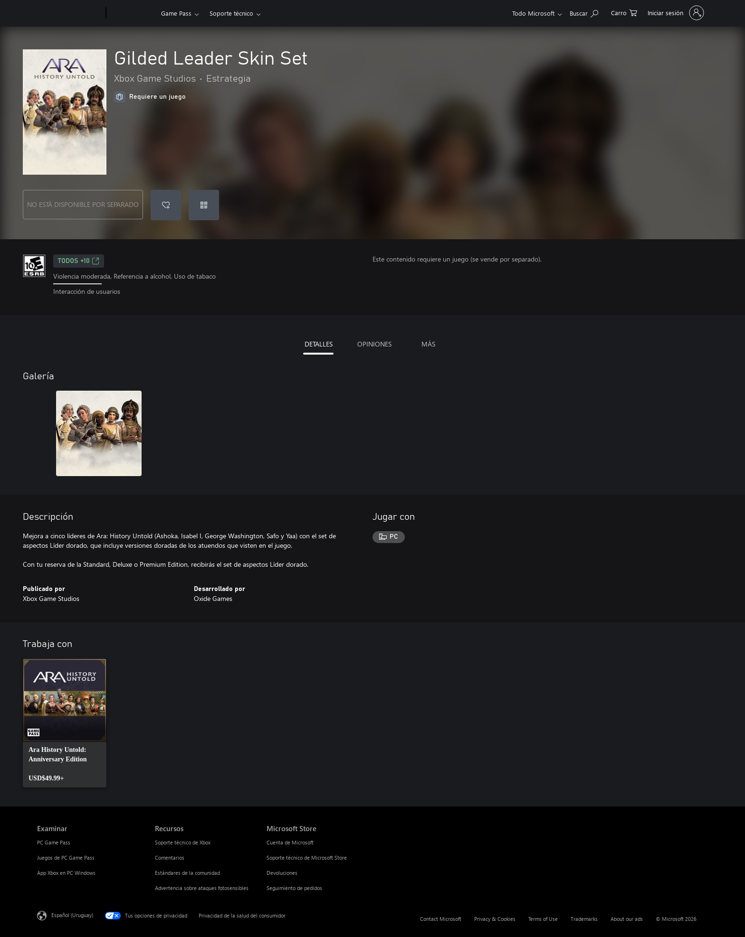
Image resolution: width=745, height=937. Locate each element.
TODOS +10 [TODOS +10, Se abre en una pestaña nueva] (78, 261)
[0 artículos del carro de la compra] (624, 12)
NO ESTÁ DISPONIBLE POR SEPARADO (83, 204)
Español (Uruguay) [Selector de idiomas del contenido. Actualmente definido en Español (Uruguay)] (72, 914)
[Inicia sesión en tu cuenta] (675, 12)
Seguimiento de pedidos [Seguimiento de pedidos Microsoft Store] (294, 888)
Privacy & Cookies (495, 919)
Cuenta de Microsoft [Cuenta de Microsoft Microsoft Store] (290, 842)
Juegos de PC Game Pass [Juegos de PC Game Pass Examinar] (66, 857)
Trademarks (584, 919)
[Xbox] (132, 13)
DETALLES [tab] (319, 343)
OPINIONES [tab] (374, 343)
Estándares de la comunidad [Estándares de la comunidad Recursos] (187, 873)
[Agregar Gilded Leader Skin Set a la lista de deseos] (166, 205)
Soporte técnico (231, 13)
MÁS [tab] (428, 343)
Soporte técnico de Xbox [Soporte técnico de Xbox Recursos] (182, 842)
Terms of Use (543, 919)
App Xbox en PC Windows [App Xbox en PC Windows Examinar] (66, 873)
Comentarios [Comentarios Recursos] (169, 857)
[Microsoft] (69, 13)
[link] (64, 722)
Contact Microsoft (440, 919)
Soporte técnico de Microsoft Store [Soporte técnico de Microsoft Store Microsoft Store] (307, 857)
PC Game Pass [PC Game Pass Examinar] (53, 842)
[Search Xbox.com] (583, 12)
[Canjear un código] (204, 205)
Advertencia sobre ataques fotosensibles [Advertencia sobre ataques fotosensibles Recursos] (201, 888)
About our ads (627, 919)
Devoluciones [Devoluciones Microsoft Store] (282, 873)
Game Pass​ (176, 13)
